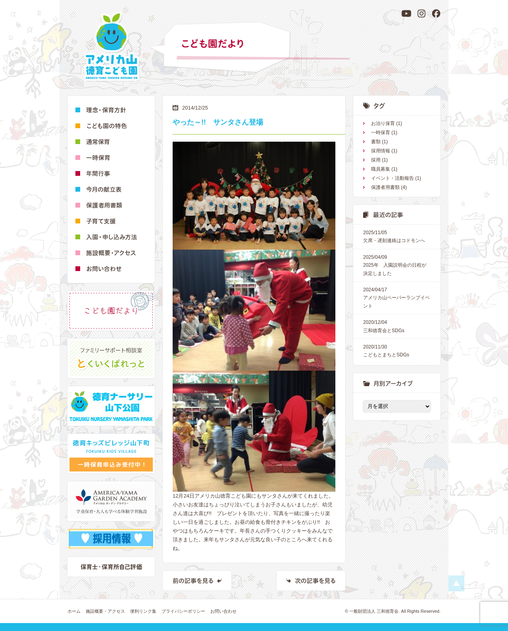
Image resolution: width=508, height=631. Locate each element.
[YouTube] (406, 13)
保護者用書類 (385, 187)
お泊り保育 (383, 123)
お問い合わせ (223, 611)
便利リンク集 (143, 611)
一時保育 (380, 132)
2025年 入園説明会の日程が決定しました (397, 264)
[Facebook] (436, 13)
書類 (376, 141)
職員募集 (380, 169)
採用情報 (380, 151)
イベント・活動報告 (392, 178)
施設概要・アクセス (105, 611)
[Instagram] (421, 13)
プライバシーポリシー (183, 611)
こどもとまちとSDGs (397, 350)
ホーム (74, 611)
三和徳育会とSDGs (397, 325)
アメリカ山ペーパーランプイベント (397, 297)
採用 (376, 160)
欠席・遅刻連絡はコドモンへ (397, 236)
